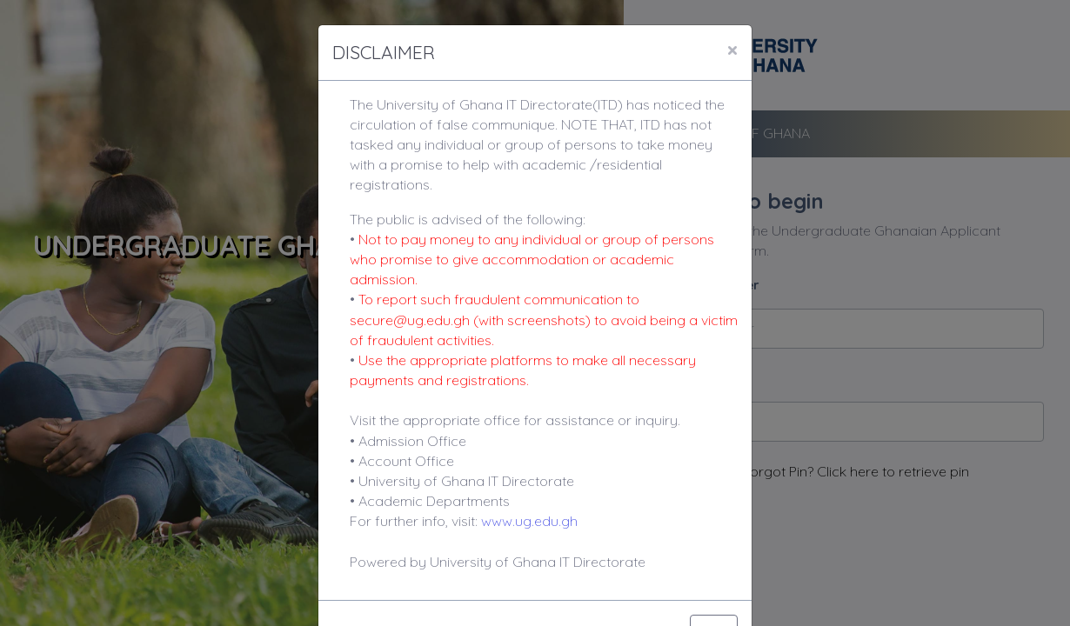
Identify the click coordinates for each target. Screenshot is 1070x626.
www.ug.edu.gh (529, 520)
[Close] (732, 49)
